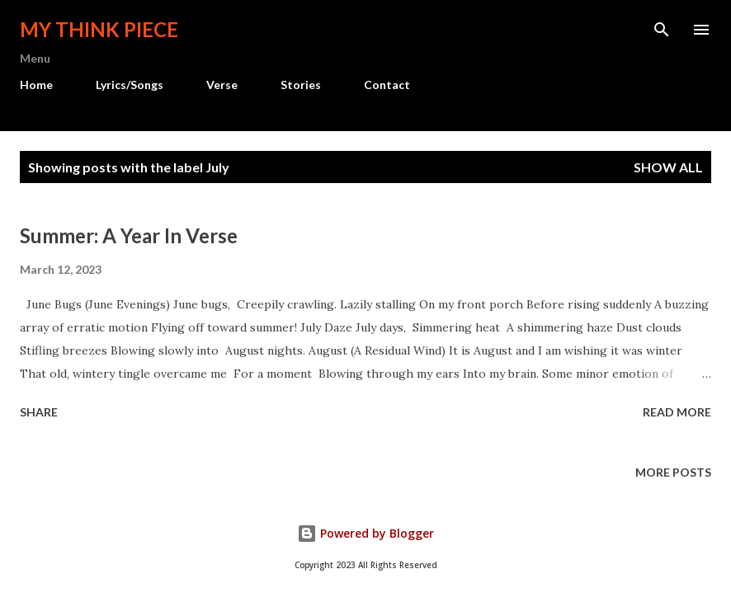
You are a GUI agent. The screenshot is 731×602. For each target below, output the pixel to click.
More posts (673, 472)
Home (36, 85)
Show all (668, 167)
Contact (387, 85)
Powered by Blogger (365, 533)
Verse (222, 85)
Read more (677, 412)
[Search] (662, 30)
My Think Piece (99, 29)
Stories (301, 85)
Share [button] (39, 412)
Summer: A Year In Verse (129, 235)
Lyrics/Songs (129, 85)
